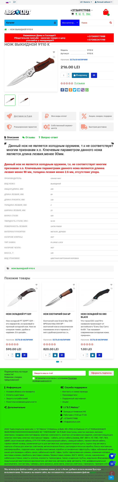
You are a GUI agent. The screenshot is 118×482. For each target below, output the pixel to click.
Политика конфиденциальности (21, 402)
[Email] (59, 373)
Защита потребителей (17, 398)
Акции (65, 402)
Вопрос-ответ (48, 137)
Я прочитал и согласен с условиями (54, 379)
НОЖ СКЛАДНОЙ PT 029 (18, 314)
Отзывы (29, 137)
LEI (85, 2)
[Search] (96, 23)
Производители (69, 395)
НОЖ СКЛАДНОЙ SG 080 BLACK (93, 315)
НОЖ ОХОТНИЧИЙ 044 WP (56, 314)
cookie (93, 472)
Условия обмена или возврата (20, 392)
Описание (11, 137)
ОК (111, 478)
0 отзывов (79, 83)
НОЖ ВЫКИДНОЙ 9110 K (23, 268)
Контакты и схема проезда (75, 392)
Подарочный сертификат (74, 398)
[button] (57, 361)
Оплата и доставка (15, 395)
